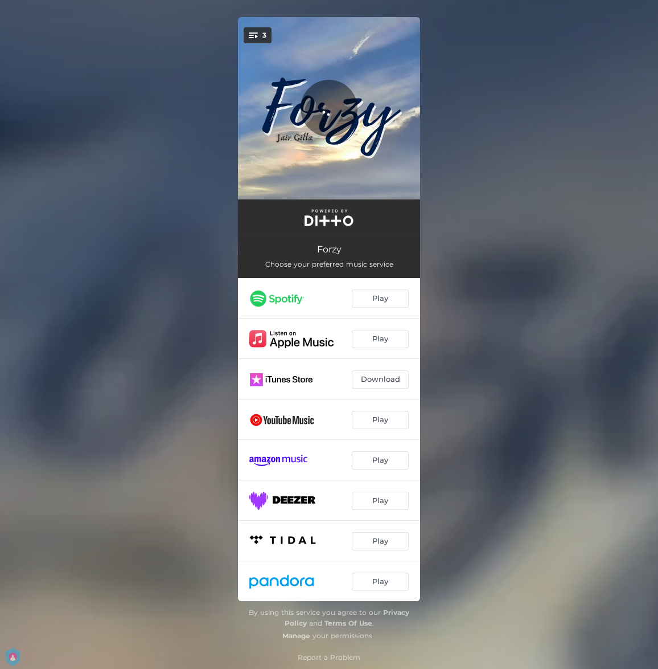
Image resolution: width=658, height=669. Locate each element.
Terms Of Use (348, 623)
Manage (296, 635)
